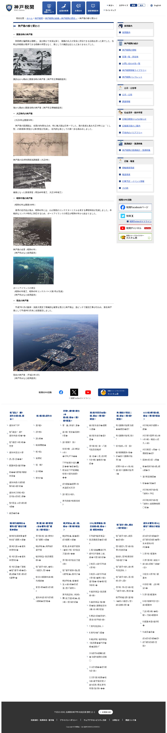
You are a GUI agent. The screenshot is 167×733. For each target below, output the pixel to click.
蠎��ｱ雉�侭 (149, 483)
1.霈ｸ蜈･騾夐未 (150, 553)
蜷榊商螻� (41, 445)
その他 (125, 188)
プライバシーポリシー (69, 720)
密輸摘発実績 (128, 168)
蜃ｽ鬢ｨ (39, 425)
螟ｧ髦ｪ (39, 451)
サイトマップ (110, 10)
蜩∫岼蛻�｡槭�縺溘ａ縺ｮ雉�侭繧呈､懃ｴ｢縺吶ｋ (70, 584)
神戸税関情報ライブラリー (134, 70)
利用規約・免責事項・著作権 (42, 720)
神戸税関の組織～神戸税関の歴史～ (61, 18)
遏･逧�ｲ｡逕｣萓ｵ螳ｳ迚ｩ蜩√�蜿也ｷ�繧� (98, 460)
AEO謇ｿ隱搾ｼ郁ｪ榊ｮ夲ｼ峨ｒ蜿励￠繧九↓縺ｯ (151, 439)
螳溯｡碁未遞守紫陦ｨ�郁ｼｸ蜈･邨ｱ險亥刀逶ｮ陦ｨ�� (71, 550)
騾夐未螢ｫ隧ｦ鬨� (17, 465)
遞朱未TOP (14, 425)
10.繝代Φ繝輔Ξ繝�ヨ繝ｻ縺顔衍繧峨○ (98, 657)
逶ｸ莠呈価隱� (149, 476)
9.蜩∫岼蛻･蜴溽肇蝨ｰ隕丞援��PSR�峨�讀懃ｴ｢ (98, 643)
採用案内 (126, 32)
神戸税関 (39, 18)
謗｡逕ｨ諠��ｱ (16, 458)
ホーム (30, 18)
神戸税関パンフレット (132, 77)
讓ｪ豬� (39, 438)
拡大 (141, 5)
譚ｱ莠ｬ (39, 431)
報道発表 (126, 174)
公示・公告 (127, 94)
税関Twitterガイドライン (141, 221)
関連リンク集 (131, 720)
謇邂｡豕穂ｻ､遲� (71, 425)
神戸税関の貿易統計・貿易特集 (136, 150)
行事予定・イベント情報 (133, 181)
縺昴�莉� (14, 513)
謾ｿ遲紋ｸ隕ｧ (69, 442)
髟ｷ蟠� (39, 471)
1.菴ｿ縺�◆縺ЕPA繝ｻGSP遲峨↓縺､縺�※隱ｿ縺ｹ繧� (97, 553)
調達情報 (126, 101)
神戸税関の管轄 (129, 50)
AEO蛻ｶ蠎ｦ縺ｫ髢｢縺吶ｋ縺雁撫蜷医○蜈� (151, 504)
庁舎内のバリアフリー (132, 132)
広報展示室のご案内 (131, 126)
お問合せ (115, 720)
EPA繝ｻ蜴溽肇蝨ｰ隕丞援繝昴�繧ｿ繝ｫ (98, 539)
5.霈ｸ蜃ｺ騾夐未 (150, 594)
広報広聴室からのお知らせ (134, 119)
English (157, 5)
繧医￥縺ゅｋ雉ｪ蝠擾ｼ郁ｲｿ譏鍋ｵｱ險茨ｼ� (125, 470)
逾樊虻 (39, 458)
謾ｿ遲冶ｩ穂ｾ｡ (68, 494)
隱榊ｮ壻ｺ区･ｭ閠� (151, 459)
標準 (133, 5)
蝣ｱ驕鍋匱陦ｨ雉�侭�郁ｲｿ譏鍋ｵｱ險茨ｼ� (124, 456)
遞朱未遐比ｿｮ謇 (17, 452)
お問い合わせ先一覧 (131, 63)
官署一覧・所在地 (130, 57)
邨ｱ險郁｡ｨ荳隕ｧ (124, 445)
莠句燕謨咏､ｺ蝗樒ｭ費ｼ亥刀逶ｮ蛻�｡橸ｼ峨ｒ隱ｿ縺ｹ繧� (71, 598)
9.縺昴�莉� (149, 631)
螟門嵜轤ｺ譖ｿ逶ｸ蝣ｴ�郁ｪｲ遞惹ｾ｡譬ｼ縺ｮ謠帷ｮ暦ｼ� (124, 601)
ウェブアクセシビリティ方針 (95, 720)
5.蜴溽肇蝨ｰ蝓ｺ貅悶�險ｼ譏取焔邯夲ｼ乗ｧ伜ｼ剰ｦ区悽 (98, 605)
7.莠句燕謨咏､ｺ (96, 626)
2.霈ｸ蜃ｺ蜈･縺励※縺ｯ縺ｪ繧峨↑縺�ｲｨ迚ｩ (151, 564)
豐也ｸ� (39, 477)
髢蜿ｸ (39, 464)
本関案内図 (106, 712)
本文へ (111, 5)
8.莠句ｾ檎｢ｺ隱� (96, 632)
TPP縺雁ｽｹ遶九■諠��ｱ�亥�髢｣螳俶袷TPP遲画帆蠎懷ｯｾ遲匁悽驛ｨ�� (70, 470)
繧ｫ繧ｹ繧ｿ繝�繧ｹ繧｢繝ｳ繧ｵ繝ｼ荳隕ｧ (151, 642)
